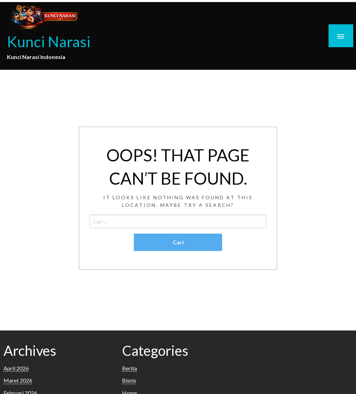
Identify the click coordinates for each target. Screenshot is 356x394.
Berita (129, 368)
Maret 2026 (17, 380)
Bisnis (129, 380)
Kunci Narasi (48, 41)
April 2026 (16, 368)
